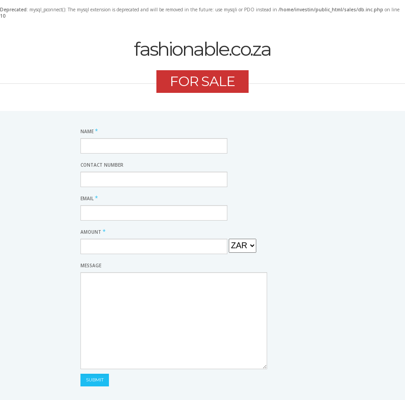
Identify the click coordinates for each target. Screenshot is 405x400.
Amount (93, 232)
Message (90, 265)
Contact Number (101, 165)
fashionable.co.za (202, 49)
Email (89, 198)
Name (89, 131)
